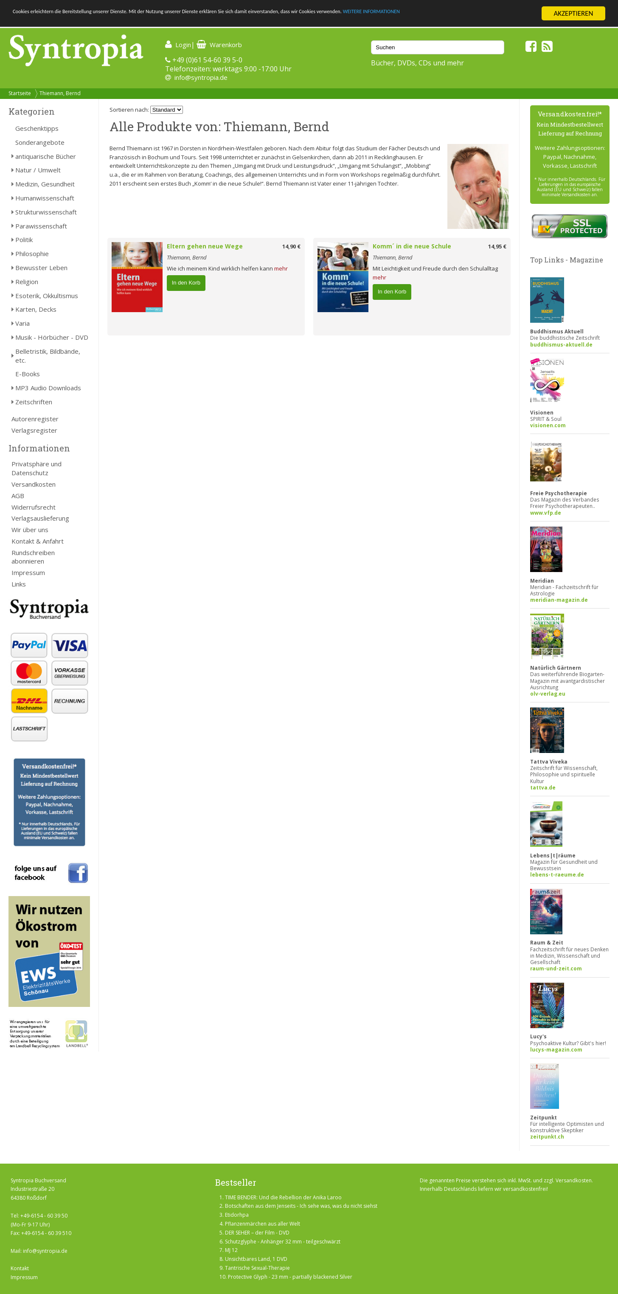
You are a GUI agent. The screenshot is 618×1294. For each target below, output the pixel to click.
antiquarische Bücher (45, 156)
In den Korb (186, 282)
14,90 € (291, 246)
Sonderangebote (40, 142)
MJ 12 (231, 1250)
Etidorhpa (237, 1214)
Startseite (19, 93)
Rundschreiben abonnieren (33, 557)
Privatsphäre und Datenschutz (36, 468)
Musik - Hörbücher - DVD (51, 337)
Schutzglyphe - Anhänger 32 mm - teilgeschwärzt (282, 1241)
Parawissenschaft (41, 226)
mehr (281, 268)
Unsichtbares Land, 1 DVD (256, 1259)
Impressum (28, 572)
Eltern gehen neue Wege (205, 246)
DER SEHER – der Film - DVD (257, 1232)
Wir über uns (29, 529)
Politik (24, 239)
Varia (22, 323)
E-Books (27, 373)
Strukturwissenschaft (46, 212)
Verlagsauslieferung (40, 518)
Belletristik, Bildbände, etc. (47, 355)
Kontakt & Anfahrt (37, 541)
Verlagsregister (34, 430)
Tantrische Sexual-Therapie (257, 1267)
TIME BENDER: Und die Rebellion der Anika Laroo (283, 1197)
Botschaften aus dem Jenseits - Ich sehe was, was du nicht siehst (301, 1205)
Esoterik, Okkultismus (46, 295)
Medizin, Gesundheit (45, 184)
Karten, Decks (35, 309)
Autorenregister (35, 418)
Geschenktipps (37, 128)
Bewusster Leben (41, 267)
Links (18, 584)
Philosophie (32, 253)
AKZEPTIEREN (573, 13)
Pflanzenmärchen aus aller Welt (262, 1223)
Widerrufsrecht (33, 507)
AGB (17, 495)
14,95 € (497, 246)
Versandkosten (33, 484)
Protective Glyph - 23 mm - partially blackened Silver (290, 1276)
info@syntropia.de (201, 77)
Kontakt (20, 1268)
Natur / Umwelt (38, 170)
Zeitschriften (33, 402)
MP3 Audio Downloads (48, 387)
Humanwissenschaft (44, 198)
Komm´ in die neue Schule (412, 246)
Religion (26, 281)
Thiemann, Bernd (60, 93)
